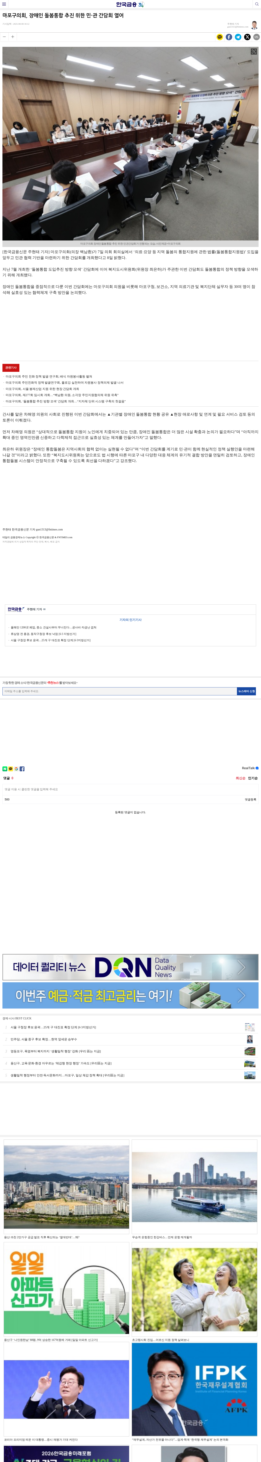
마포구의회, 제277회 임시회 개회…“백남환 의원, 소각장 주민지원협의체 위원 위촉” (62, 395)
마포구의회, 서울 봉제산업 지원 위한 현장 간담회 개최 (42, 389)
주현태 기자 (36, 609)
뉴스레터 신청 (246, 691)
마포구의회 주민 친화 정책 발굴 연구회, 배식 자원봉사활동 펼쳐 (49, 376)
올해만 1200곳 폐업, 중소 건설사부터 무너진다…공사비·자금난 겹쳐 (53, 627)
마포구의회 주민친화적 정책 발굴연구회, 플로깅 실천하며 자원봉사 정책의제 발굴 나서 (65, 382)
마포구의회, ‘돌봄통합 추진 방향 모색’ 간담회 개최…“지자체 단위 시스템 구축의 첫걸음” (66, 401)
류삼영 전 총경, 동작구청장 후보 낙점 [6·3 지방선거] (43, 634)
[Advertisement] (130, 328)
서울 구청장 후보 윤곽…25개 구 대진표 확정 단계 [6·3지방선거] (51, 640)
